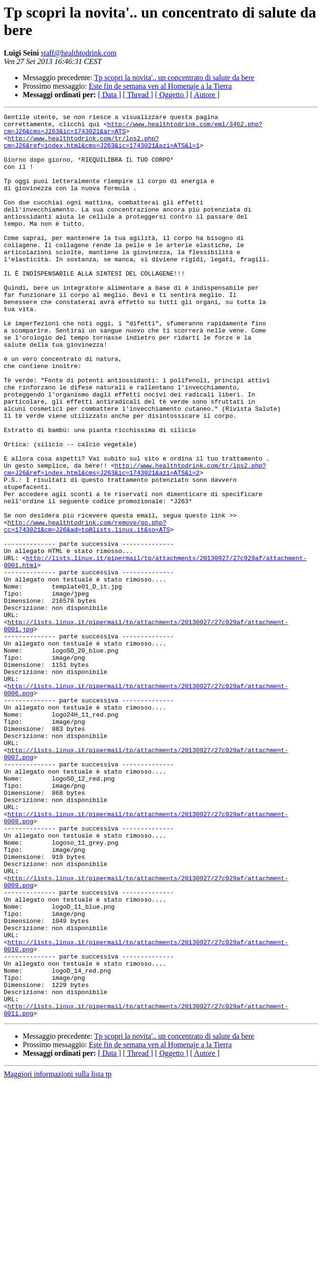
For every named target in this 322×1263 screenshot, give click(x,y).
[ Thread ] (138, 95)
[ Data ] (109, 95)
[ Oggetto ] (171, 95)
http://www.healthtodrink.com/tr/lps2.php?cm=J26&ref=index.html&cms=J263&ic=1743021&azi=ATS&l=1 (101, 148)
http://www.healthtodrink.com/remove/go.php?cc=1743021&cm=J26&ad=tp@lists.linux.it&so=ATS (87, 609)
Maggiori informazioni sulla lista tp (58, 1255)
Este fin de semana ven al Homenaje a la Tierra (160, 86)
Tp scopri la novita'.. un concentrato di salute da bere (174, 78)
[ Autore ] (204, 95)
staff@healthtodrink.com (78, 53)
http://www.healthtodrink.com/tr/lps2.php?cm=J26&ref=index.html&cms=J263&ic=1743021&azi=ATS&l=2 (135, 540)
